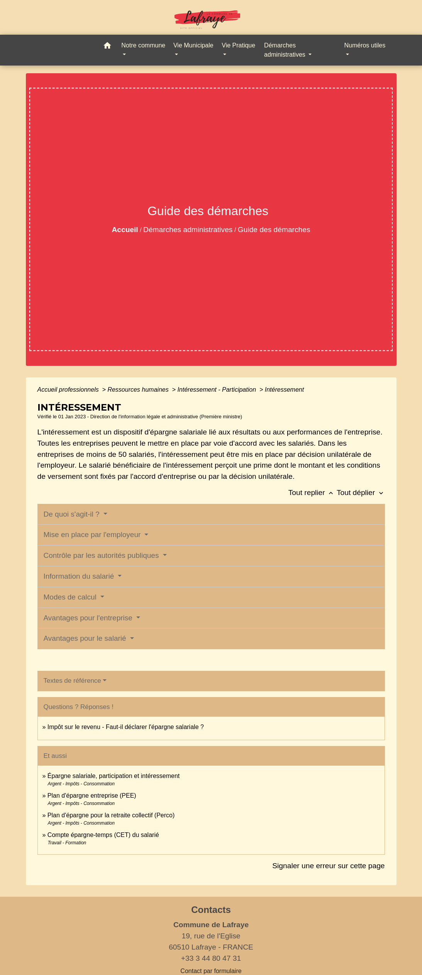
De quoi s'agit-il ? (73, 514)
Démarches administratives (187, 230)
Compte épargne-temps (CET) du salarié (103, 835)
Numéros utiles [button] (364, 45)
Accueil (125, 230)
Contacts (211, 909)
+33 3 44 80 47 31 (211, 958)
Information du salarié (80, 576)
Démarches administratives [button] (285, 50)
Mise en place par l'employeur (93, 534)
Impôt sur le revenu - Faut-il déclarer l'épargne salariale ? (125, 727)
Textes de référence (72, 680)
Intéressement (284, 389)
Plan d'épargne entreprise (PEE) (91, 795)
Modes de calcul (71, 597)
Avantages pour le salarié (86, 638)
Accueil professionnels (69, 389)
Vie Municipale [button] (193, 45)
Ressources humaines (138, 389)
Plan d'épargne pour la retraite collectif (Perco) (111, 815)
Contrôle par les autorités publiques (102, 555)
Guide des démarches (274, 230)
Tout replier (312, 492)
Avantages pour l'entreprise (89, 618)
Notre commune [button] (143, 45)
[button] (107, 47)
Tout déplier (361, 492)
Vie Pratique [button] (238, 45)
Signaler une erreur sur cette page (328, 866)
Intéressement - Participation (217, 389)
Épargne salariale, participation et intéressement (113, 776)
